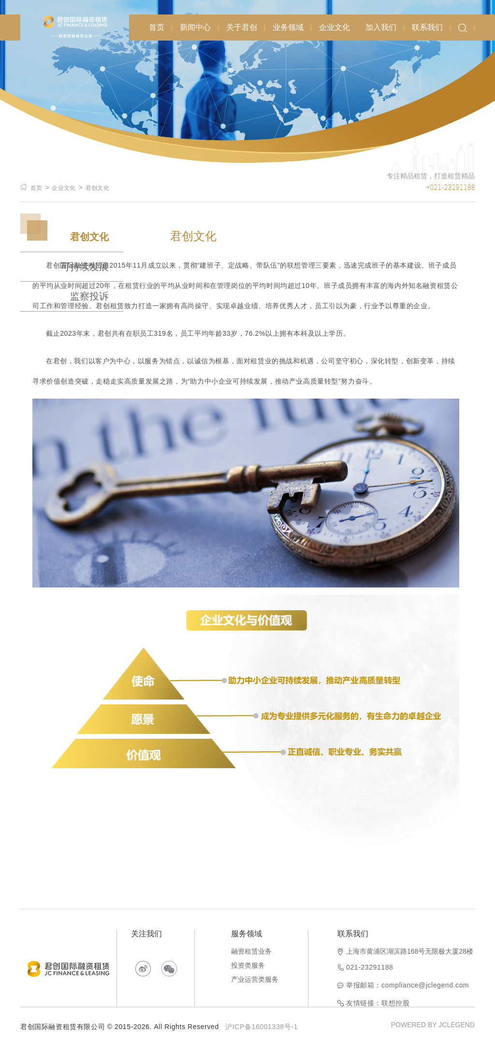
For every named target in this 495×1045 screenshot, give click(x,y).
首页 (156, 27)
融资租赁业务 (251, 951)
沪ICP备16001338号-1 (261, 1027)
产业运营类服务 (254, 979)
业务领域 (288, 27)
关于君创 (241, 27)
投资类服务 (248, 965)
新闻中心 (195, 27)
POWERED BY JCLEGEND (433, 1025)
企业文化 (334, 27)
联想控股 (395, 1003)
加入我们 (380, 27)
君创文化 (97, 188)
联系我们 (427, 27)
